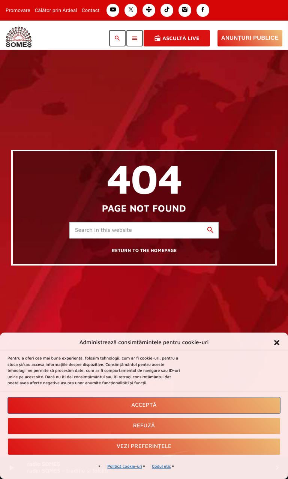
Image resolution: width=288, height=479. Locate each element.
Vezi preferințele (144, 446)
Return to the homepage (144, 250)
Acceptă (144, 405)
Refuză (144, 425)
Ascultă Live (177, 38)
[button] (276, 342)
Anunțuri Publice (250, 38)
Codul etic (161, 466)
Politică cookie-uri (124, 466)
